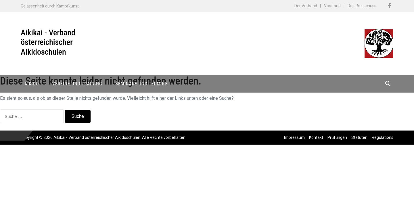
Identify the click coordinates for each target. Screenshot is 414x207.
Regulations (382, 137)
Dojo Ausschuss (362, 5)
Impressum (294, 137)
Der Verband (305, 5)
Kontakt (316, 137)
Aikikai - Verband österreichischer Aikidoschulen (48, 42)
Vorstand (332, 5)
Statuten (359, 137)
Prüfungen (337, 137)
